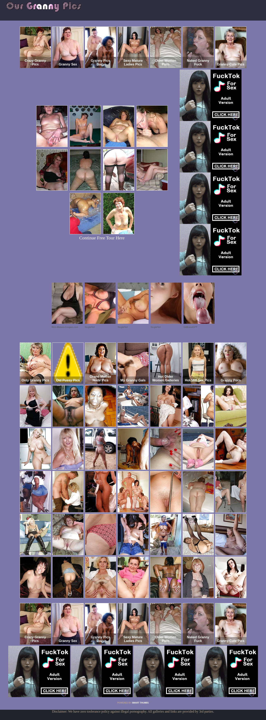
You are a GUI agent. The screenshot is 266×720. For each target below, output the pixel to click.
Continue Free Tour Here (102, 237)
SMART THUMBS (140, 703)
